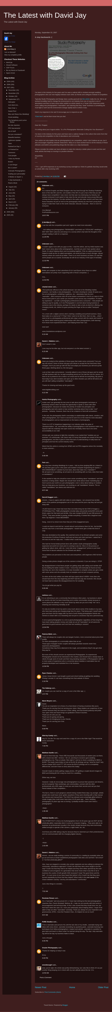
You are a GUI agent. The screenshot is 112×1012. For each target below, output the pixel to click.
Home (72, 987)
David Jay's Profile (9, 36)
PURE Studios (47, 922)
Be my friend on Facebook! (15, 70)
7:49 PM (45, 746)
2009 (9, 81)
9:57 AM (45, 915)
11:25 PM (45, 237)
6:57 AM (45, 490)
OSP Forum (10, 68)
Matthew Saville (48, 753)
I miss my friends (14, 158)
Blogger (65, 1005)
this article (86, 99)
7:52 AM (45, 891)
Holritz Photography (49, 399)
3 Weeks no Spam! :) (15, 177)
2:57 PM (45, 694)
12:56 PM (45, 666)
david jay (9, 62)
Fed (43, 462)
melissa (45, 595)
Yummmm (11, 152)
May (10, 196)
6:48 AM (45, 456)
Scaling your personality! (16, 174)
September (13, 99)
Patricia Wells (47, 634)
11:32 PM (45, 261)
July (10, 190)
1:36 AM (45, 811)
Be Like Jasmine (14, 125)
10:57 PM (45, 215)
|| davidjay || (46, 222)
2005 (9, 215)
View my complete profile (13, 55)
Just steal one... (13, 105)
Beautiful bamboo (14, 137)
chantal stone (47, 287)
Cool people (12, 155)
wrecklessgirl (47, 965)
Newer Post (40, 987)
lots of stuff (12, 131)
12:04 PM (45, 627)
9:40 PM (45, 958)
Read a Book (12, 183)
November (12, 93)
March (11, 202)
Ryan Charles (47, 673)
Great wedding (13, 117)
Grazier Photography (50, 948)
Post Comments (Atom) (53, 992)
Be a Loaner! (12, 168)
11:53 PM (45, 280)
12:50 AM (45, 973)
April (10, 199)
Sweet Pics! (12, 111)
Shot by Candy (47, 735)
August (11, 187)
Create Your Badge (9, 42)
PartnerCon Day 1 (14, 146)
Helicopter (11, 102)
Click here (39, 116)
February (12, 205)
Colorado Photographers (16, 171)
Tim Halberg (46, 688)
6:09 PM (45, 729)
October (12, 96)
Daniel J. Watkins (48, 341)
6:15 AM (45, 351)
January (12, 208)
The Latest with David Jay (45, 15)
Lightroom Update (14, 140)
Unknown (45, 185)
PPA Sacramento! (14, 128)
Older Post (103, 987)
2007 (9, 87)
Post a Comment (45, 977)
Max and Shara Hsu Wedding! (18, 114)
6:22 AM (45, 392)
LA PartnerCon (13, 149)
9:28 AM (45, 588)
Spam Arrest (10, 73)
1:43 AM (45, 846)
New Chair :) (12, 108)
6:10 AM (45, 334)
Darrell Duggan (47, 497)
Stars (10, 143)
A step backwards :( (15, 180)
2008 (9, 84)
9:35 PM (45, 941)
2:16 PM (45, 681)
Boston (10, 162)
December (12, 90)
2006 (9, 212)
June (10, 193)
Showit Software (11, 65)
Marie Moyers (47, 701)
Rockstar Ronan (48, 898)
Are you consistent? (15, 134)
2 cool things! (12, 165)
